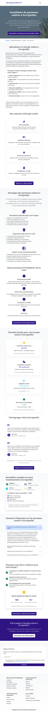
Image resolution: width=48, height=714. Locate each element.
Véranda (9, 703)
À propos (28, 696)
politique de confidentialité (21, 661)
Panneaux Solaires (11, 688)
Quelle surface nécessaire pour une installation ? (20, 551)
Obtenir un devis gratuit (24, 183)
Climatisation (29, 685)
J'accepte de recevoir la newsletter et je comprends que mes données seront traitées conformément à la (25, 660)
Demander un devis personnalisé (24, 614)
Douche (28, 687)
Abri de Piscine (10, 699)
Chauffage (9, 682)
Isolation (9, 680)
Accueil (8, 40)
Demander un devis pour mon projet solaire (24, 33)
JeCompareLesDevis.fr (14, 2)
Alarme (28, 682)
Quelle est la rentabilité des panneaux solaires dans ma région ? (22, 527)
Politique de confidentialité (33, 700)
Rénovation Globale (12, 684)
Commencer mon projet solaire (24, 323)
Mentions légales (30, 698)
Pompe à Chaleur (11, 686)
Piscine (8, 697)
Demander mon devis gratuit (24, 636)
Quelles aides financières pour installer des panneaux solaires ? (21, 546)
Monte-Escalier (30, 689)
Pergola (9, 701)
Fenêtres (28, 684)
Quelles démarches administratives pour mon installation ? (22, 555)
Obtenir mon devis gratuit (24, 468)
